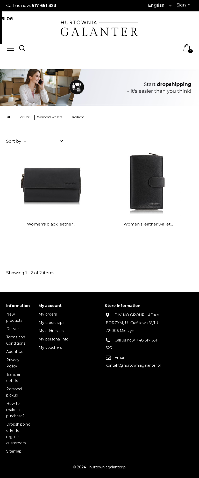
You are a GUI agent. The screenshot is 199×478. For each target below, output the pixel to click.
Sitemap (14, 451)
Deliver (12, 328)
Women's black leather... (51, 224)
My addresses (51, 331)
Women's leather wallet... (148, 224)
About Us (14, 351)
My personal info (53, 339)
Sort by (13, 141)
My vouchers (50, 347)
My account (50, 305)
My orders (48, 314)
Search (22, 48)
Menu (10, 48)
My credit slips (51, 322)
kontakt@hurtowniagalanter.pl (133, 365)
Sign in (183, 5)
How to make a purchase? (15, 409)
